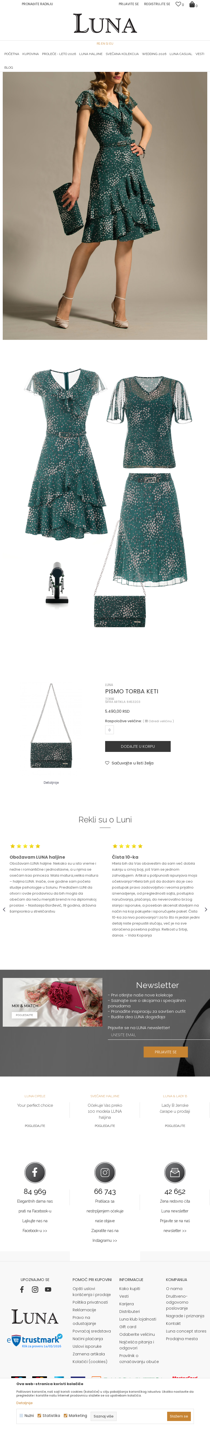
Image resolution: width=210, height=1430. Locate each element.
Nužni (29, 1416)
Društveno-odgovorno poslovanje (177, 1370)
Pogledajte (35, 1194)
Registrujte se (157, 4)
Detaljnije (24, 1402)
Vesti (124, 1364)
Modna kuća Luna (18, 79)
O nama (174, 1356)
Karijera (126, 1371)
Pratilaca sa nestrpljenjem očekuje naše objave (105, 1279)
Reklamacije (84, 1377)
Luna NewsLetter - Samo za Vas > (108, 72)
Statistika (51, 1416)
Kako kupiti (129, 1356)
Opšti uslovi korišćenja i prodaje (92, 1359)
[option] (37, 72)
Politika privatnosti (90, 1370)
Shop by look (47, 79)
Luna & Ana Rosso (173, 72)
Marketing (78, 1416)
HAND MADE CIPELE (37, 72)
